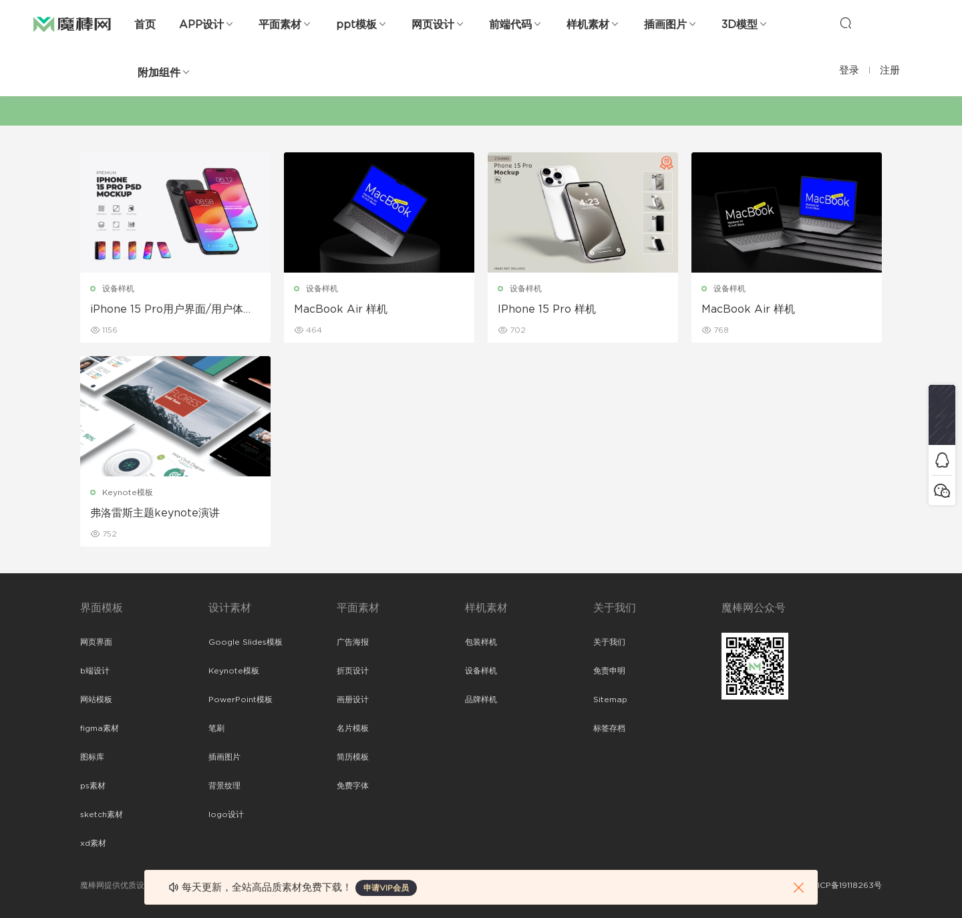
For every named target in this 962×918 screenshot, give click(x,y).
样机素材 (588, 24)
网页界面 (96, 642)
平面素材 (280, 24)
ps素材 (93, 786)
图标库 (92, 757)
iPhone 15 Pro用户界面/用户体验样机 (172, 310)
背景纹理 (224, 786)
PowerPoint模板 (240, 700)
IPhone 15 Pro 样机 (547, 309)
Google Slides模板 (245, 642)
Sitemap (610, 700)
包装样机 (481, 642)
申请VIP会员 (386, 888)
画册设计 (353, 700)
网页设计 (433, 24)
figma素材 (99, 728)
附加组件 (159, 72)
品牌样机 (481, 700)
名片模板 (353, 728)
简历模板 (353, 757)
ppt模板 (356, 24)
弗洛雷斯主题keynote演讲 (155, 513)
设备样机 (118, 289)
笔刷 (216, 728)
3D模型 (740, 24)
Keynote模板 (127, 492)
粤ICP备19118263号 (846, 885)
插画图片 (665, 24)
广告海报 (353, 642)
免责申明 (609, 671)
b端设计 (95, 671)
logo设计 (226, 814)
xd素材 (93, 843)
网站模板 (96, 700)
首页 (145, 24)
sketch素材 (101, 814)
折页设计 (353, 671)
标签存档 (609, 728)
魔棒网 (72, 23)
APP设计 (201, 24)
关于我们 (609, 642)
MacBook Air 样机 (340, 309)
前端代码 (510, 24)
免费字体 (353, 786)
